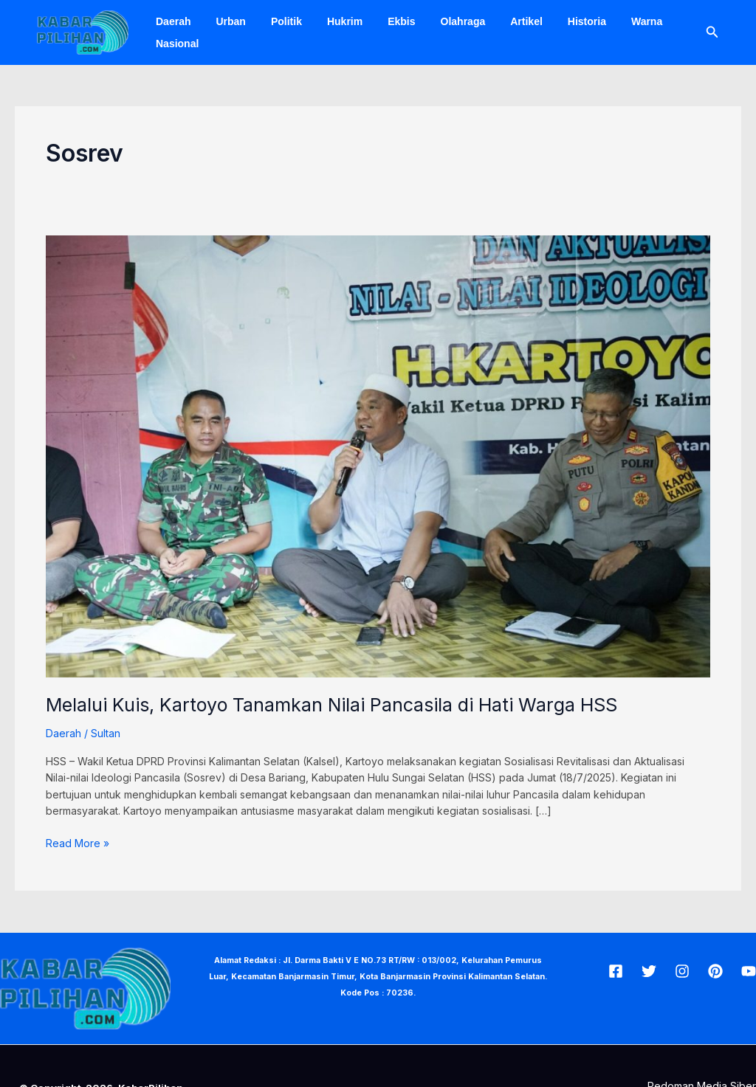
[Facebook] (615, 971)
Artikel (497, 21)
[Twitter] (649, 971)
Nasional (175, 43)
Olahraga (438, 21)
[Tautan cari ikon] (712, 32)
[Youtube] (748, 971)
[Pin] (715, 971)
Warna (609, 21)
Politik (275, 21)
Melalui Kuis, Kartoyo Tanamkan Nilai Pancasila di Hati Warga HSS (331, 705)
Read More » (77, 842)
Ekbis (381, 21)
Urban (223, 21)
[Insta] (682, 971)
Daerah (171, 21)
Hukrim (329, 21)
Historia (554, 21)
